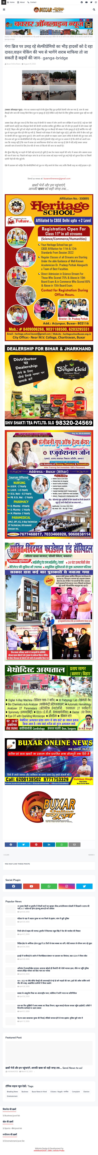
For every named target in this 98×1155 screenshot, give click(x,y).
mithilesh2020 (40, 1151)
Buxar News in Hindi (39, 1092)
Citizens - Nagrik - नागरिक (59, 1092)
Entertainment (12, 1096)
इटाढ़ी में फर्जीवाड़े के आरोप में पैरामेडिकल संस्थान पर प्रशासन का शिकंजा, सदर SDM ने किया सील (52, 956)
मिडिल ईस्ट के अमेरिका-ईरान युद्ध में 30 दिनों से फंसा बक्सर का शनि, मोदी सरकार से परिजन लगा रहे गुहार (54, 943)
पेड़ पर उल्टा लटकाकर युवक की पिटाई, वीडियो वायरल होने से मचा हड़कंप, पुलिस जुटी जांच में (50, 1018)
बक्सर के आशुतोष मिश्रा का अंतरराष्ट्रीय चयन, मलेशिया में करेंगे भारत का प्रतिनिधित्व (47, 993)
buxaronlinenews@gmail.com (57, 178)
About (21, 2)
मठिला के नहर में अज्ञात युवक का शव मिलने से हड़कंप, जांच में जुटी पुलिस (43, 918)
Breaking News (12, 1092)
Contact (31, 2)
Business (25, 1092)
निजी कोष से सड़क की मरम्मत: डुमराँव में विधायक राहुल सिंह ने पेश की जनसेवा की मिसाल (48, 931)
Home (10, 2)
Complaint (76, 1092)
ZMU (50, 1151)
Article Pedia (58, 1151)
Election (86, 1092)
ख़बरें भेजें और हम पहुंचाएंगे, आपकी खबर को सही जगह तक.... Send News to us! (43, 1068)
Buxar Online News (13, 64)
